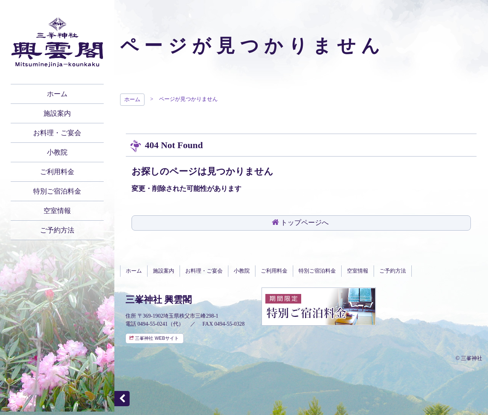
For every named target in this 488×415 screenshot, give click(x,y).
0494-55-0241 (153, 324)
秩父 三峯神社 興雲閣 (57, 42)
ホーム (132, 99)
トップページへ (305, 222)
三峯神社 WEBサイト (157, 338)
